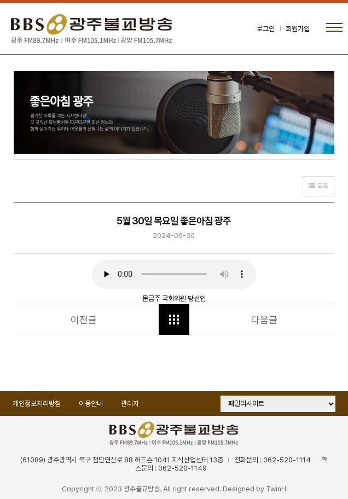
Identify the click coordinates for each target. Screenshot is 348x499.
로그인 (266, 29)
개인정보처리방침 (37, 403)
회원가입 (298, 29)
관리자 (130, 403)
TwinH (276, 489)
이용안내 (91, 403)
